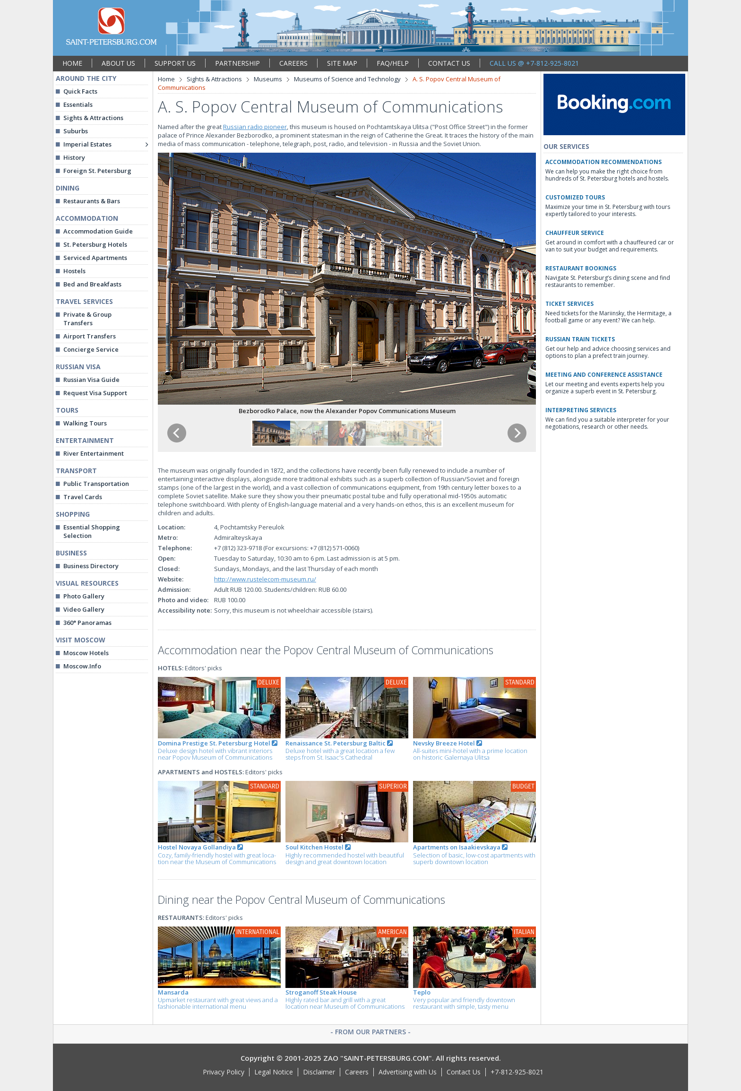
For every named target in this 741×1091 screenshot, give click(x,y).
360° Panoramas (87, 622)
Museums (268, 79)
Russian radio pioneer (255, 126)
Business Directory (91, 566)
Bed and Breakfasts (92, 284)
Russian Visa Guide (91, 379)
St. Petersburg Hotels (95, 244)
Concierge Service (91, 349)
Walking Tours (85, 423)
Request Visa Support (95, 393)
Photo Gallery (83, 596)
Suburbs (75, 131)
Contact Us (464, 1071)
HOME (72, 63)
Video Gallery (83, 609)
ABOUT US (118, 63)
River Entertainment (93, 453)
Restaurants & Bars (91, 201)
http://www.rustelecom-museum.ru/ (265, 579)
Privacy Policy (223, 1071)
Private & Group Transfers (87, 318)
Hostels (74, 271)
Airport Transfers (89, 336)
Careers (357, 1071)
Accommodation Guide (98, 231)
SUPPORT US (175, 63)
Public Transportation (96, 483)
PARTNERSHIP (237, 63)
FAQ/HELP (393, 63)
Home (166, 79)
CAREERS (293, 63)
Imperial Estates (87, 144)
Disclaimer (319, 1071)
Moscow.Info (82, 666)
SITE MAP (342, 63)
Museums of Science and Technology (347, 79)
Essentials (78, 104)
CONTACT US (449, 63)
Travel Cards (82, 497)
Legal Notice (273, 1071)
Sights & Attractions (93, 117)
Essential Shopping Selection (91, 531)
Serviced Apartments (95, 257)
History (74, 157)
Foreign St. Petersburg (97, 170)
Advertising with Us (408, 1071)
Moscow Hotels (86, 653)
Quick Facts (80, 91)
